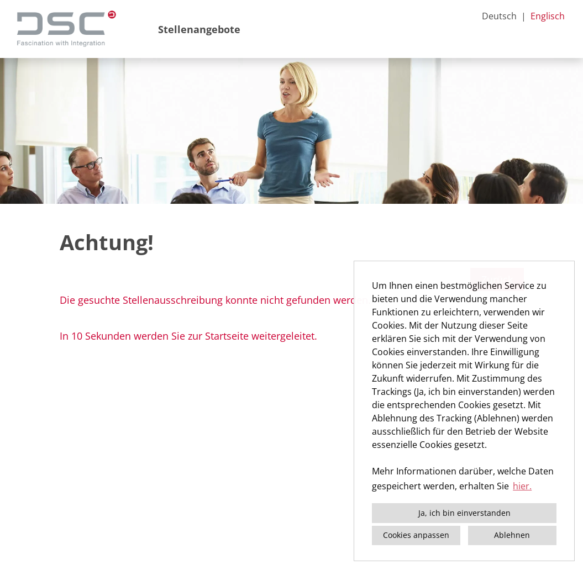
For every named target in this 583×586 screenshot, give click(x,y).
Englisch (548, 16)
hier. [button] (522, 486)
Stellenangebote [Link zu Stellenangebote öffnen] (199, 29)
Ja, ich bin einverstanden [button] (464, 513)
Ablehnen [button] (512, 535)
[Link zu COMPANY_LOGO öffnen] (66, 29)
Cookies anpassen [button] (416, 535)
